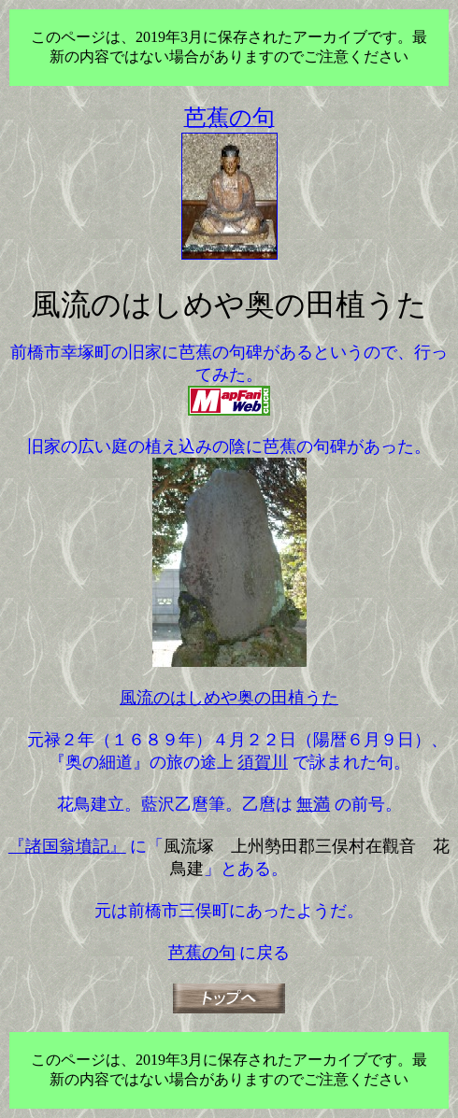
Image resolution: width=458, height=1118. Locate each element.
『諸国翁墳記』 (67, 846)
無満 (313, 804)
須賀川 (262, 762)
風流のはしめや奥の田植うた (229, 697)
